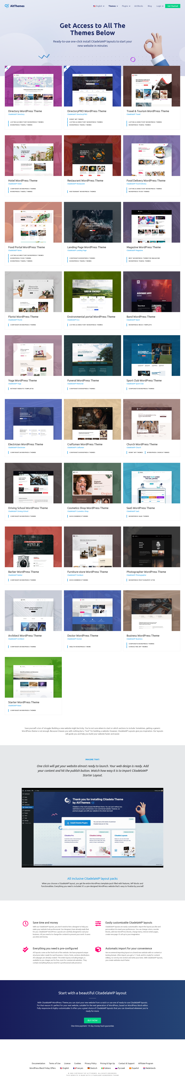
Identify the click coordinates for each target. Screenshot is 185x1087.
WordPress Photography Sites (142, 580)
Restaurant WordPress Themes (82, 191)
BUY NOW (92, 1020)
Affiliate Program (145, 1063)
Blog (150, 6)
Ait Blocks (138, 6)
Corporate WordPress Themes (23, 188)
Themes (112, 6)
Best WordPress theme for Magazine (144, 258)
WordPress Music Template (140, 325)
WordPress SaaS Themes (139, 516)
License (67, 1063)
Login (159, 6)
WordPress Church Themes (158, 452)
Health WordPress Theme (80, 646)
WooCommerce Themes (78, 516)
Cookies (77, 1063)
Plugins (125, 6)
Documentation (38, 1063)
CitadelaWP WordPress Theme (105, 1075)
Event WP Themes (76, 119)
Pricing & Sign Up (107, 1063)
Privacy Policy (91, 1063)
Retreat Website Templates (22, 388)
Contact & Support (127, 1063)
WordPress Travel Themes (21, 125)
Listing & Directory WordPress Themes (27, 122)
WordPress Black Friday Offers (42, 1068)
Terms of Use (54, 1063)
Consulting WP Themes (138, 646)
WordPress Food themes (139, 191)
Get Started (173, 6)
